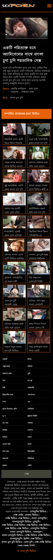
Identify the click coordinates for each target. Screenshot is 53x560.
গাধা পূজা (33, 88)
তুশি (29, 373)
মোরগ (30, 437)
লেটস (30, 465)
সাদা (3, 381)
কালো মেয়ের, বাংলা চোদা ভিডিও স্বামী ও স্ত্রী (38, 189)
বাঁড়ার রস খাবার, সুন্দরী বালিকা (28, 495)
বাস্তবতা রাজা (27, 91)
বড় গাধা (5, 423)
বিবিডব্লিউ (31, 451)
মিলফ (30, 359)
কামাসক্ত (5, 458)
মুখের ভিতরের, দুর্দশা (9, 409)
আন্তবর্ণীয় (31, 388)
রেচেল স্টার (6, 444)
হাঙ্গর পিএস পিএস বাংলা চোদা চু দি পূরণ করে (37, 327)
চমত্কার (15, 91)
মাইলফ (30, 366)
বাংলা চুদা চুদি (16, 97)
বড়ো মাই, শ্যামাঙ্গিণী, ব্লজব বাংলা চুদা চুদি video (38, 143)
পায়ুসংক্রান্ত (6, 366)
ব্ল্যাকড (4, 465)
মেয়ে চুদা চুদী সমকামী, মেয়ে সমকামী (11, 304)
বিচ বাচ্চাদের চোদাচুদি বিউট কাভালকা (35, 281)
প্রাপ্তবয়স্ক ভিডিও (12, 485)
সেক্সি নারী (17, 498)
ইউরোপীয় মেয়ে (7, 395)
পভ (29, 402)
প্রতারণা (30, 430)
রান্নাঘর (4, 430)
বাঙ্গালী (4, 359)
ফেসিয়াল (31, 409)
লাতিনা (4, 437)
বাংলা (29, 444)
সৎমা (4, 402)
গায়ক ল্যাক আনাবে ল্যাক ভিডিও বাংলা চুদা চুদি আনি (13, 166)
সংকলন (30, 423)
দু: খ (4, 416)
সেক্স (26, 473)
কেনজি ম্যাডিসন (18, 88)
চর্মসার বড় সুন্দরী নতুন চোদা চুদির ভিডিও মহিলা (12, 212)
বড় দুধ (30, 381)
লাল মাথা (5, 451)
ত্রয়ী (3, 388)
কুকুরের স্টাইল (32, 416)
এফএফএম (31, 395)
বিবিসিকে (31, 458)
